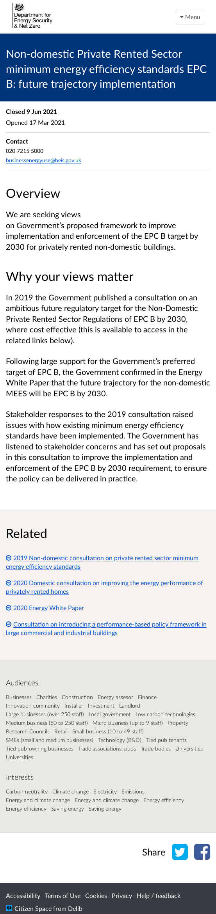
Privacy (122, 895)
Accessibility (23, 895)
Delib (75, 908)
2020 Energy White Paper (45, 607)
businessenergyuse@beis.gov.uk (43, 160)
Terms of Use (62, 895)
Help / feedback (158, 895)
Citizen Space (33, 908)
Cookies (96, 895)
